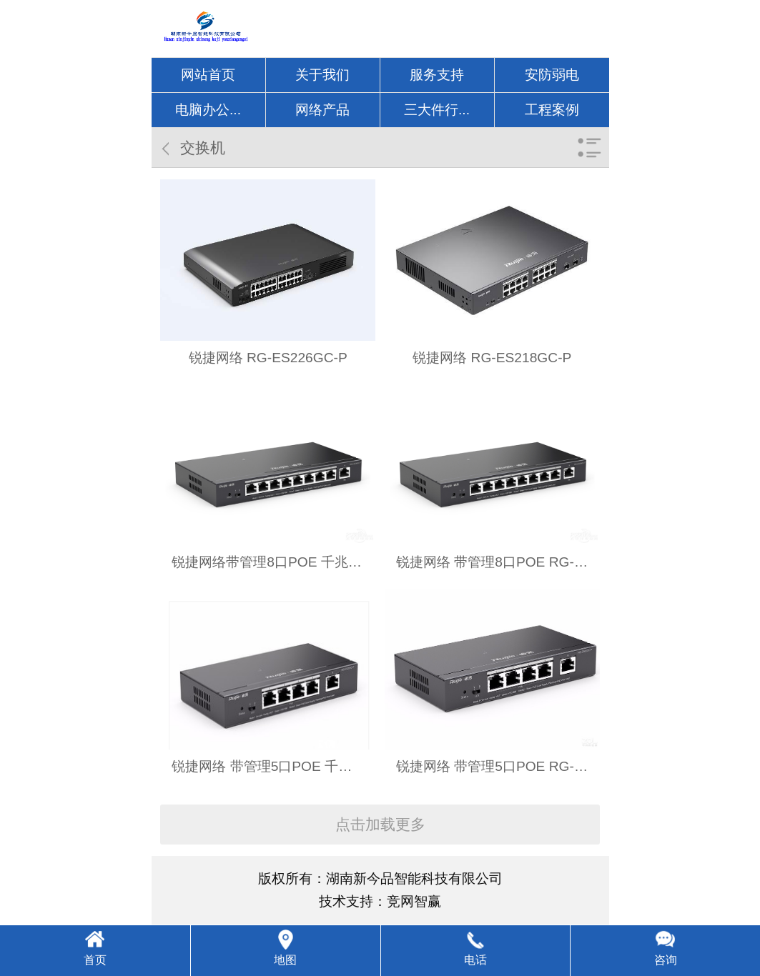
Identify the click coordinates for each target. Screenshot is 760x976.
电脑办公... (208, 109)
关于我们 (322, 74)
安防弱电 (552, 74)
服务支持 (437, 74)
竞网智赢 (414, 901)
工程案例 (552, 109)
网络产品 (322, 109)
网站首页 (208, 74)
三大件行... (437, 109)
